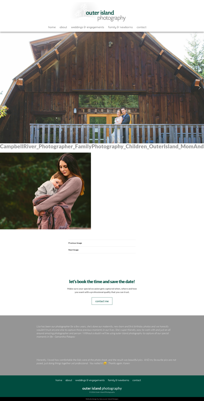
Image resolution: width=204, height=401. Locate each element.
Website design (91, 399)
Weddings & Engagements (87, 27)
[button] (4, 87)
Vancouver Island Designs (108, 399)
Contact (141, 27)
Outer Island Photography (98, 12)
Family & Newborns (120, 27)
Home (52, 27)
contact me (102, 301)
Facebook (153, 27)
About (63, 27)
